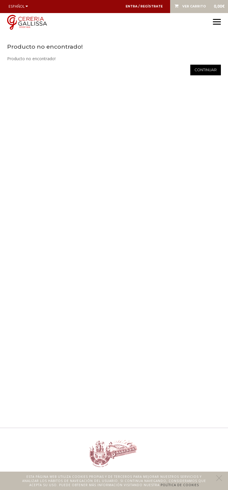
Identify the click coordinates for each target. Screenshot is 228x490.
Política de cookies (180, 485)
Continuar (205, 70)
